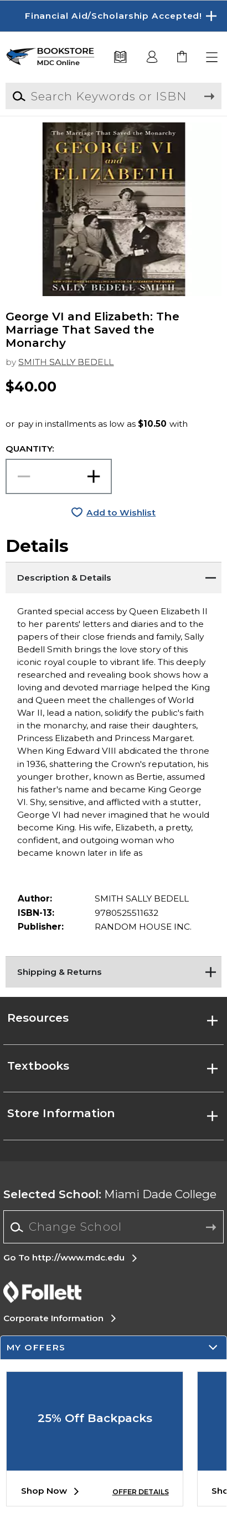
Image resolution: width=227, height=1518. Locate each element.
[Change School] (113, 1227)
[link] (182, 57)
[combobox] (113, 1227)
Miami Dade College (109, 1194)
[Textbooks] (120, 57)
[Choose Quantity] (58, 476)
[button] (212, 57)
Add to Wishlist (121, 512)
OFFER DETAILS (140, 1492)
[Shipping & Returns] (113, 970)
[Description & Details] (113, 575)
